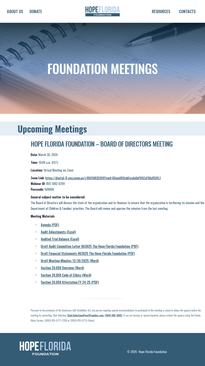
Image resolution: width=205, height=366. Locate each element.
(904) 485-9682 (113, 322)
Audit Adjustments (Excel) (58, 238)
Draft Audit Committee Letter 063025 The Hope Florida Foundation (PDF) (89, 252)
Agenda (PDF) (50, 230)
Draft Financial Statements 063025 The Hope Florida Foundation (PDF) (88, 259)
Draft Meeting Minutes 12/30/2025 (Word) (70, 266)
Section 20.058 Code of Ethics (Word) (66, 281)
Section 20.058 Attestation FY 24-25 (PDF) (70, 288)
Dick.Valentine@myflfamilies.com (85, 322)
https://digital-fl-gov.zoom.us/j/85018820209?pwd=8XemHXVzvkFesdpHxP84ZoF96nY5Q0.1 (103, 184)
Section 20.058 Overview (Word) (62, 274)
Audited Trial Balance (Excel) (60, 245)
